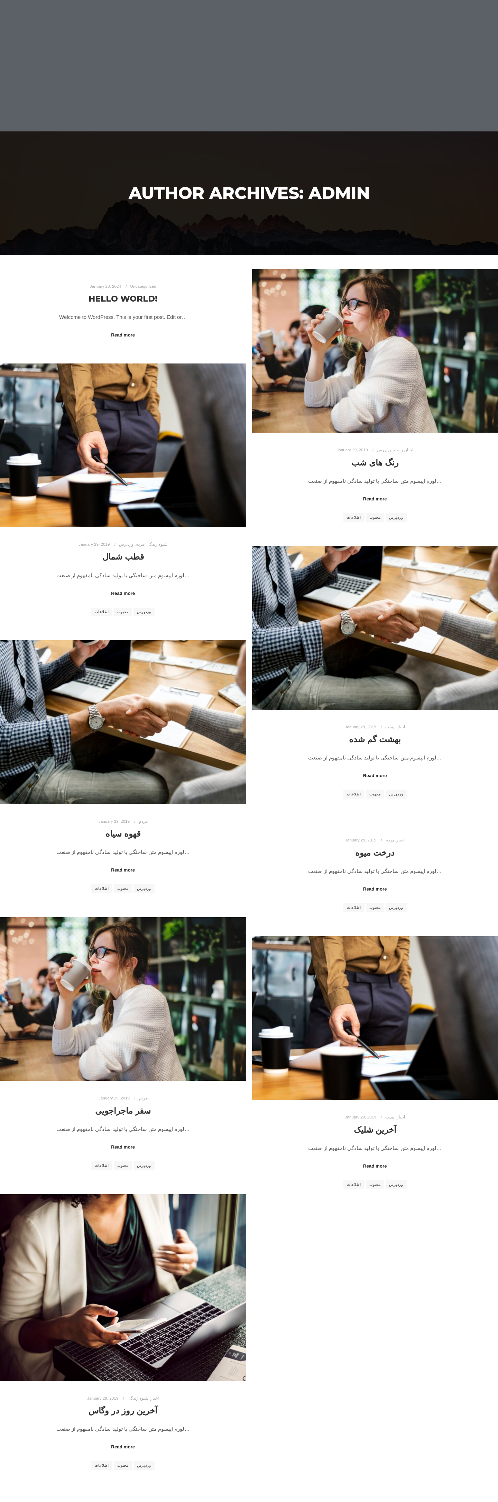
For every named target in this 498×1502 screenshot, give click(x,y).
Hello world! (123, 299)
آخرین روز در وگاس (123, 1411)
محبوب (375, 517)
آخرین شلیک (375, 1130)
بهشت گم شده (375, 739)
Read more (123, 335)
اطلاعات (354, 517)
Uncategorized (143, 286)
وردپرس (384, 450)
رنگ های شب (375, 463)
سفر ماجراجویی (123, 1111)
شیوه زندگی (157, 544)
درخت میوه (375, 853)
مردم (140, 544)
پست (398, 450)
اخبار (409, 450)
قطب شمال (123, 557)
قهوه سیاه (122, 834)
